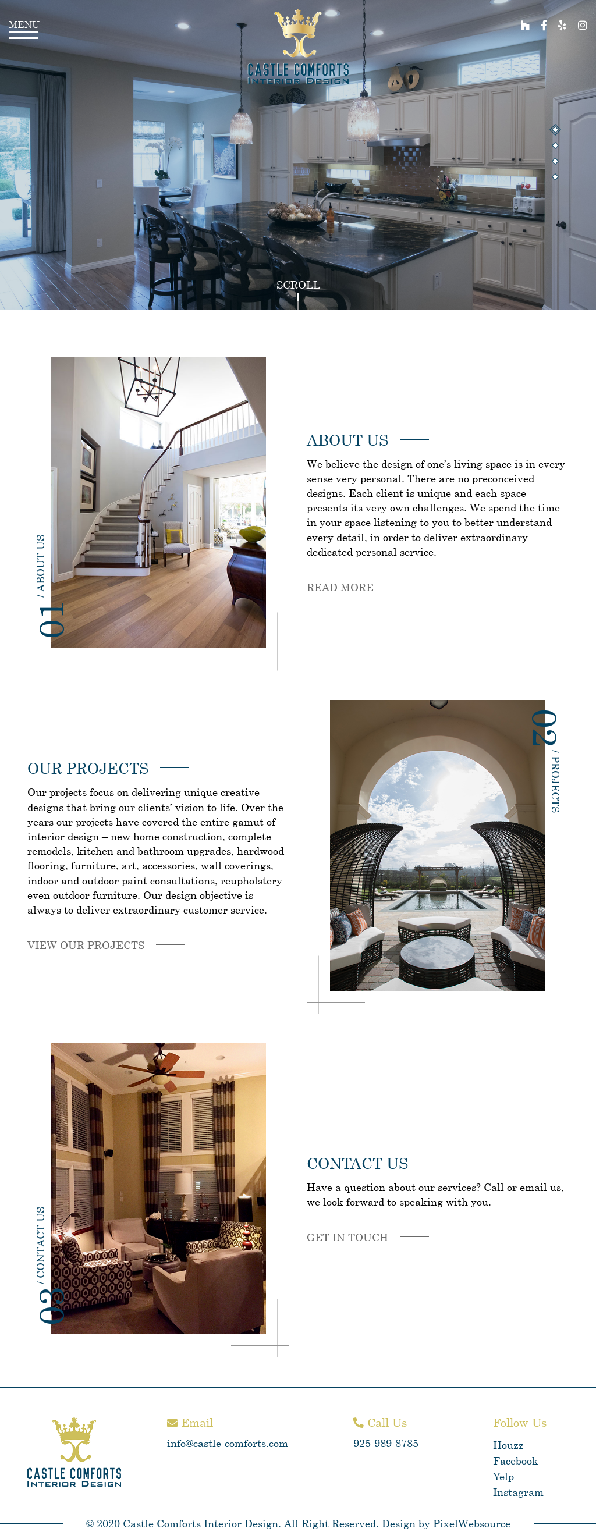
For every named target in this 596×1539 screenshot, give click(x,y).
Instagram (518, 1491)
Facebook (515, 1460)
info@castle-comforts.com (227, 1443)
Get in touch (347, 1237)
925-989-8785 (385, 1443)
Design (399, 1523)
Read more (340, 587)
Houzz (508, 1444)
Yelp (503, 1476)
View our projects (85, 945)
